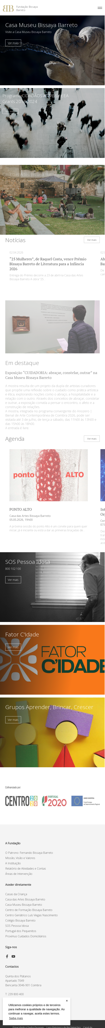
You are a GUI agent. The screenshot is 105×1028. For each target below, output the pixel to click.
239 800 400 (16, 994)
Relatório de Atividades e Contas (25, 868)
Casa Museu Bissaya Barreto (23, 905)
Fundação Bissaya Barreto (27, 8)
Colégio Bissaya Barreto (20, 920)
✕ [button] (67, 1000)
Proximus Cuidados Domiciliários (25, 936)
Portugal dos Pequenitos (20, 931)
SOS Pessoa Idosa (17, 926)
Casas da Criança (16, 894)
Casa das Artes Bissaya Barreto (25, 899)
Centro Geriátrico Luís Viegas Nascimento (31, 915)
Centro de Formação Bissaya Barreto (28, 910)
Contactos (12, 967)
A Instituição (13, 863)
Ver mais (13, 43)
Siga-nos (11, 947)
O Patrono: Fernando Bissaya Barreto (29, 853)
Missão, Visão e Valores (20, 858)
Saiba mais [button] (16, 1018)
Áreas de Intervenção (18, 874)
